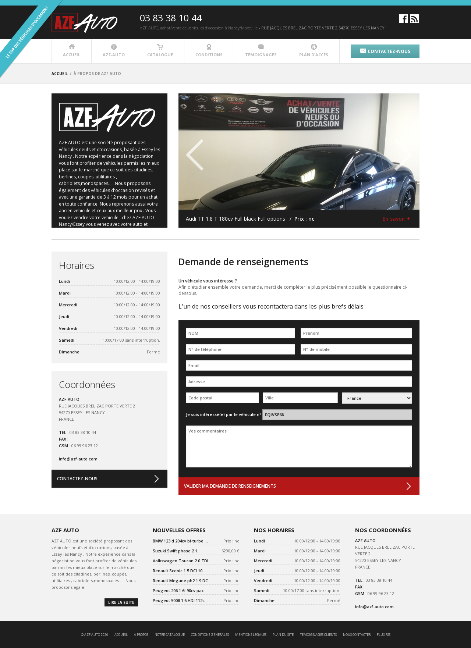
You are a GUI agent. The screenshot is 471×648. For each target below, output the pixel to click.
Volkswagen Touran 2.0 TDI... (182, 560)
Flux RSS (383, 634)
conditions (209, 50)
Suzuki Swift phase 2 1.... (177, 550)
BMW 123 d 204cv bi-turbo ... (180, 541)
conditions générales (210, 634)
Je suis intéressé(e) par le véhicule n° (224, 414)
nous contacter (357, 634)
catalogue (160, 50)
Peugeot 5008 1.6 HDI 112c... (180, 600)
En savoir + (396, 218)
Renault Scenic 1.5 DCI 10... (179, 570)
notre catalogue (170, 634)
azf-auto (114, 50)
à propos (141, 634)
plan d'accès (313, 50)
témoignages (261, 50)
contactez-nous (385, 51)
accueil (71, 50)
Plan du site (283, 634)
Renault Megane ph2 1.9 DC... (182, 580)
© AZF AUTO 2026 (94, 634)
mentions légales (250, 634)
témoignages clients (318, 634)
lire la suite (121, 602)
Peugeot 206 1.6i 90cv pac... (180, 590)
